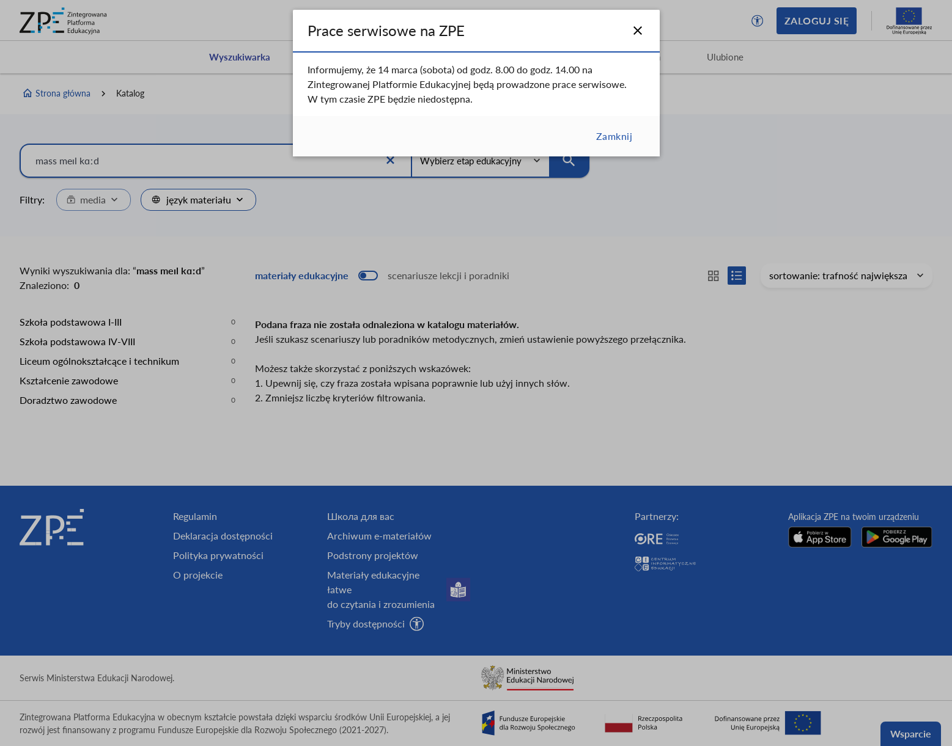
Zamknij (614, 136)
